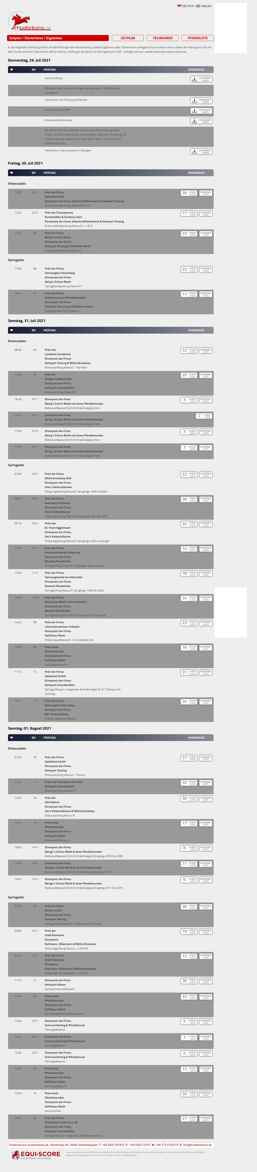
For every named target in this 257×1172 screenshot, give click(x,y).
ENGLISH (206, 6)
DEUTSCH (188, 6)
